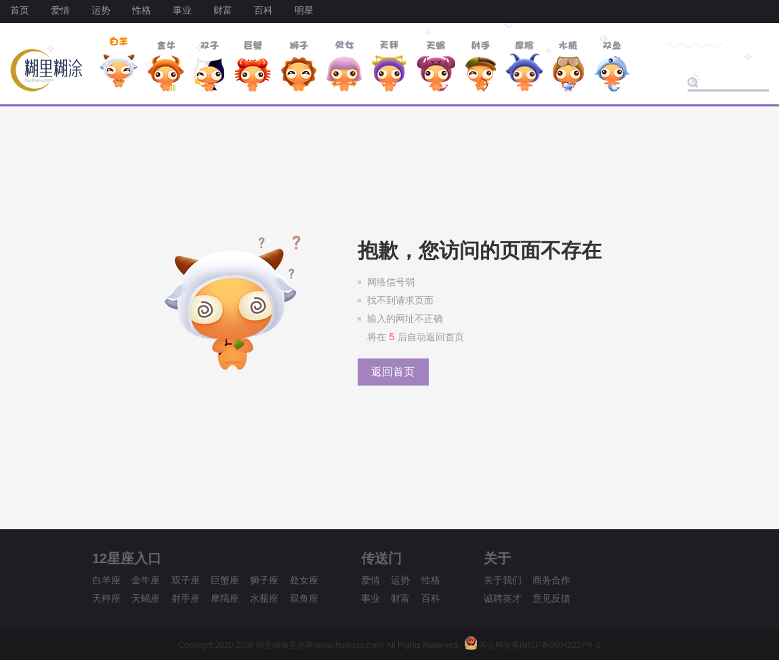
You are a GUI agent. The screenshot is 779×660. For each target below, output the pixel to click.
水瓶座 (264, 598)
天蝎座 (145, 598)
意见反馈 (551, 598)
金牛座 (145, 580)
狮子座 (264, 580)
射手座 (185, 598)
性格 (141, 10)
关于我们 (503, 580)
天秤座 (106, 598)
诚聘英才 (503, 598)
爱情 (60, 10)
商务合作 (551, 580)
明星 (304, 10)
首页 (19, 10)
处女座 (304, 580)
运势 (100, 10)
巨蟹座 (225, 580)
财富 (222, 10)
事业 (182, 10)
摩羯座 (225, 598)
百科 (263, 10)
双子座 (185, 580)
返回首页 (393, 371)
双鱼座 (304, 598)
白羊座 (106, 580)
